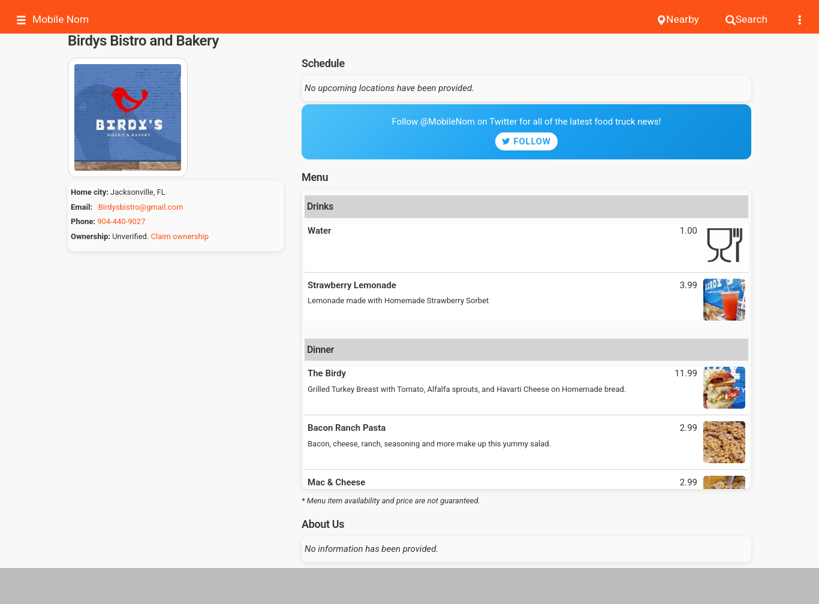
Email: (81, 207)
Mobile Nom (52, 19)
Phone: (83, 221)
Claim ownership (180, 236)
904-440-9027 (121, 221)
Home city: (90, 192)
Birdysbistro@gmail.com (140, 207)
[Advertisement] (409, 586)
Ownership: (90, 236)
